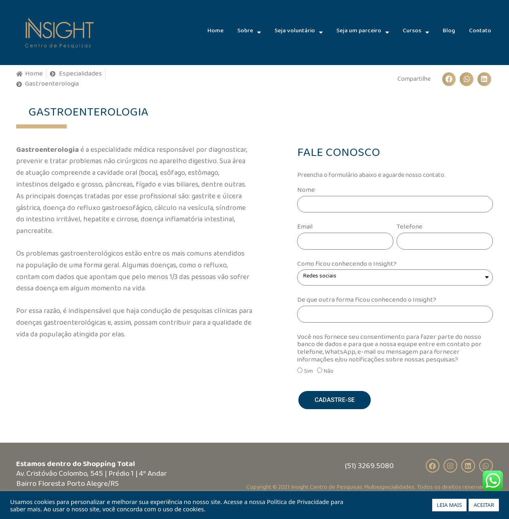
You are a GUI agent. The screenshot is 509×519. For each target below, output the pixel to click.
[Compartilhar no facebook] (449, 79)
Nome (306, 192)
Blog (449, 32)
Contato (480, 32)
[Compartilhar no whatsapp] (466, 79)
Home (215, 32)
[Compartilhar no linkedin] (484, 79)
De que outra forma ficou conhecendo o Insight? (366, 302)
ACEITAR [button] (483, 504)
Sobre (249, 32)
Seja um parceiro (362, 32)
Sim (308, 372)
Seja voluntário (299, 32)
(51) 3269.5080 (369, 468)
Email (305, 229)
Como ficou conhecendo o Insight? (347, 266)
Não (329, 372)
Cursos (416, 32)
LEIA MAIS (449, 504)
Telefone (409, 229)
